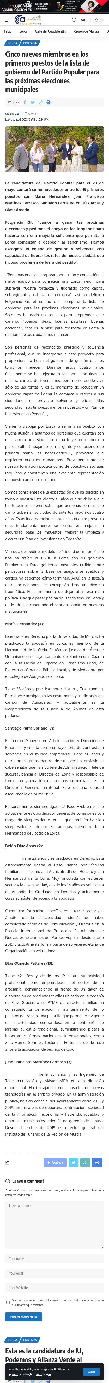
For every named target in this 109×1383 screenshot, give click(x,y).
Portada (30, 43)
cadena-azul (12, 113)
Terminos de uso (40, 1374)
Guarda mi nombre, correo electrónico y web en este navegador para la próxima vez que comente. (58, 1302)
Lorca (12, 43)
